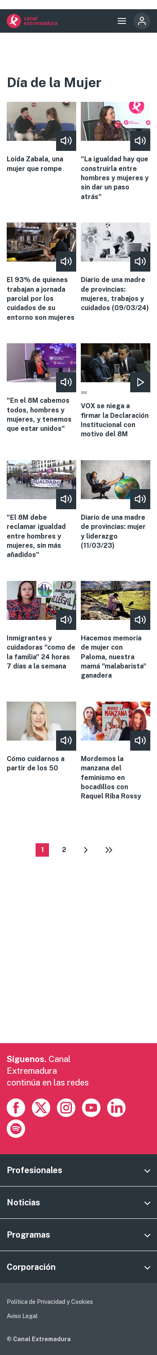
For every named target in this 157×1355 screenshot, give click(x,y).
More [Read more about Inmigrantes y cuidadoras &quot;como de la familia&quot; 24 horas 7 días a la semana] (41, 626)
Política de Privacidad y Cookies (50, 1301)
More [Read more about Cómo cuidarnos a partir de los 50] (41, 737)
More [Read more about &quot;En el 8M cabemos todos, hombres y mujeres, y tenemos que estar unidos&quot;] (41, 388)
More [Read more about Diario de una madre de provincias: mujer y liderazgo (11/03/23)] (115, 505)
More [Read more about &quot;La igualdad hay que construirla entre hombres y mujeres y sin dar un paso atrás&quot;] (115, 152)
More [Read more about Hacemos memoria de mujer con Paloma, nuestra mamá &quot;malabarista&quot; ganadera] (115, 631)
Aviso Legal (22, 1316)
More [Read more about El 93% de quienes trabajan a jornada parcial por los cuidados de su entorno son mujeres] (41, 272)
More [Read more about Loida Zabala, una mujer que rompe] (41, 138)
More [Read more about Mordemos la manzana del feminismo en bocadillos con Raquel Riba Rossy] (115, 751)
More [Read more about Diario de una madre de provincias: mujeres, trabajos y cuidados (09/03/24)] (115, 268)
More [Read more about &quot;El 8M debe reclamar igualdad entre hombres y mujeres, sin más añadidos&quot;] (41, 510)
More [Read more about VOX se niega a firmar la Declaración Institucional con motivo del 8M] (115, 391)
